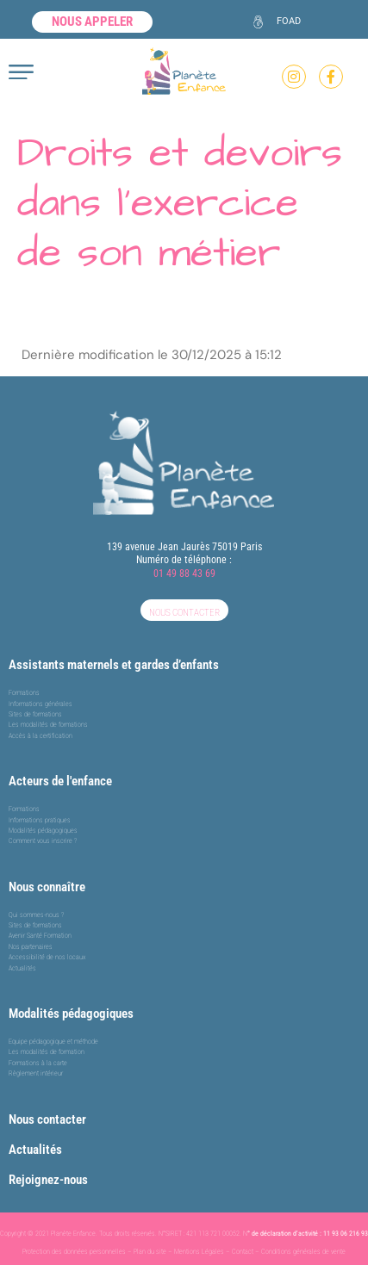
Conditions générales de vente (303, 1252)
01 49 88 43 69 (184, 573)
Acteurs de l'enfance (60, 781)
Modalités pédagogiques (71, 1013)
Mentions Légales (199, 1252)
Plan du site (150, 1252)
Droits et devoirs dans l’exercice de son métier (179, 203)
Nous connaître (47, 887)
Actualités (35, 1149)
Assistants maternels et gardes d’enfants (114, 665)
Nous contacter (47, 1119)
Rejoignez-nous (48, 1179)
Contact (242, 1252)
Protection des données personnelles (74, 1252)
